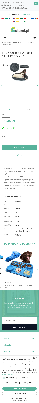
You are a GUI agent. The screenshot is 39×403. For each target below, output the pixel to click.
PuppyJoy (18, 235)
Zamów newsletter (19, 327)
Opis (19, 154)
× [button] (36, 358)
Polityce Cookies (23, 8)
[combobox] (34, 358)
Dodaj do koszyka (19, 147)
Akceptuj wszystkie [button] (19, 388)
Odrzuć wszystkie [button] (19, 393)
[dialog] (19, 379)
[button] (19, 398)
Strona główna (6, 42)
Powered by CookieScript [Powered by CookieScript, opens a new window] (19, 401)
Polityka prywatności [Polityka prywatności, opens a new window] (8, 374)
